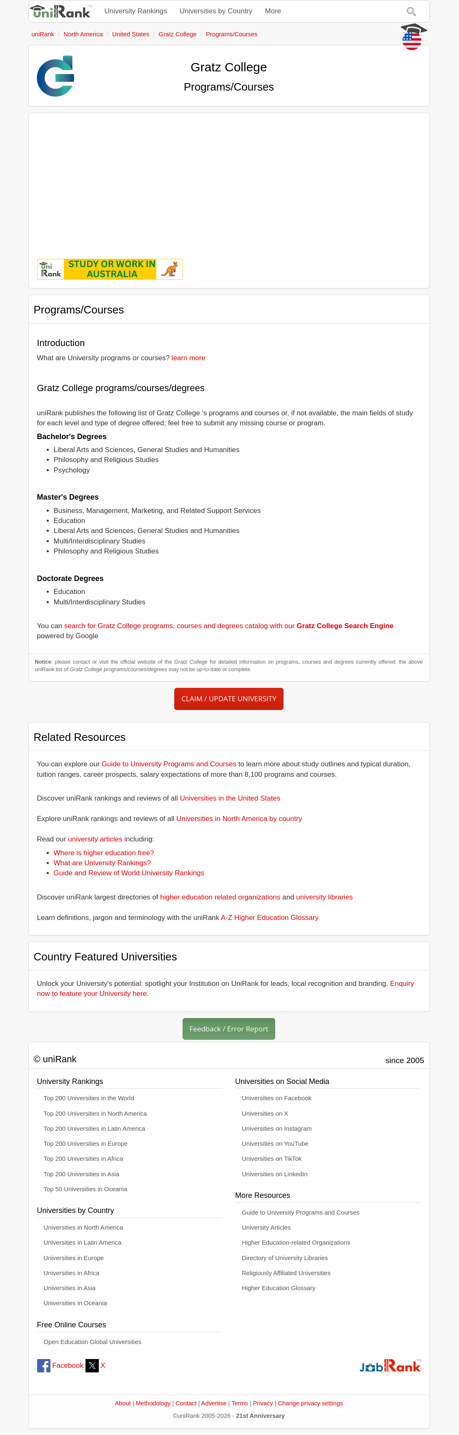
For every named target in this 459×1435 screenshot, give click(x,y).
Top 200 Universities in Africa (83, 1158)
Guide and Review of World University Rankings (129, 873)
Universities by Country (216, 11)
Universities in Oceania (75, 1303)
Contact (186, 1403)
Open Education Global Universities (93, 1342)
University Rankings (136, 11)
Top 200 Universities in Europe (86, 1143)
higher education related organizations (220, 897)
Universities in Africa (72, 1273)
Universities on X (265, 1113)
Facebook (60, 1365)
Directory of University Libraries (285, 1258)
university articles (95, 839)
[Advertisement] (229, 179)
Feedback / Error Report (229, 1028)
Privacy (263, 1403)
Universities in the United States (230, 798)
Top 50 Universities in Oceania (86, 1189)
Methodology (153, 1403)
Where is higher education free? (104, 853)
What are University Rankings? (102, 863)
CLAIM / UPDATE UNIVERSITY (228, 698)
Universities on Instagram (277, 1128)
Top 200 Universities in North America (95, 1113)
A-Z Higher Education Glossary (270, 918)
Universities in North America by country (239, 819)
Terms (239, 1403)
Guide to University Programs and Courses (169, 764)
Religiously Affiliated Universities (286, 1273)
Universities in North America (83, 1227)
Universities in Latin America (83, 1242)
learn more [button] (189, 358)
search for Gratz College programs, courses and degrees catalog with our (229, 626)
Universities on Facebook (276, 1098)
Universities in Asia (70, 1288)
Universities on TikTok (272, 1158)
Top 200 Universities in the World (89, 1098)
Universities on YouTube (275, 1143)
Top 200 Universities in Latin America (94, 1128)
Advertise (214, 1403)
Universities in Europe (74, 1258)
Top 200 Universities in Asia (82, 1174)
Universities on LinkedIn (275, 1174)
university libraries (324, 897)
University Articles (266, 1227)
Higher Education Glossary (279, 1288)
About (122, 1403)
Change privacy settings (310, 1403)
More (273, 11)
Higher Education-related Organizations (296, 1242)
